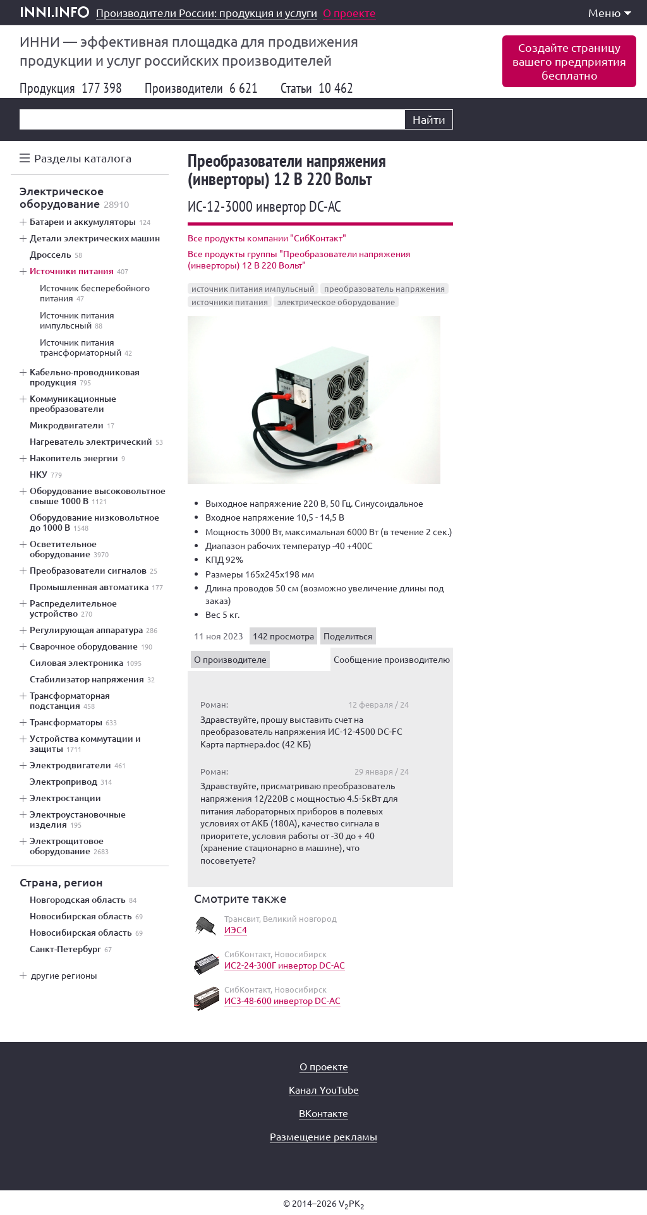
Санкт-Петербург (71, 949)
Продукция (71, 88)
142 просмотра (283, 635)
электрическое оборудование (336, 301)
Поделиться (348, 635)
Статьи (317, 88)
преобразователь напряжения (384, 288)
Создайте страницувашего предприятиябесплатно (569, 61)
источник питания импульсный (253, 288)
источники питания (229, 301)
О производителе (230, 659)
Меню (609, 12)
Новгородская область (83, 900)
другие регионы (64, 975)
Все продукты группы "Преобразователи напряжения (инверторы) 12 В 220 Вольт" (299, 259)
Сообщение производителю (392, 659)
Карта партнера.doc (240, 743)
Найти (429, 119)
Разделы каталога (82, 157)
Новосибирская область (86, 916)
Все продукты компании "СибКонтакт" (267, 237)
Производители (201, 88)
